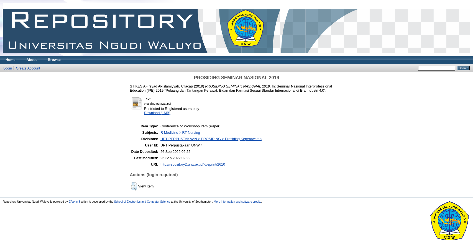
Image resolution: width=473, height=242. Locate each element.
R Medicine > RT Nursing (180, 132)
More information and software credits (237, 201)
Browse (54, 60)
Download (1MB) (157, 113)
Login (7, 68)
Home (11, 60)
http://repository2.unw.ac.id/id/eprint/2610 (192, 164)
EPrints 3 (74, 201)
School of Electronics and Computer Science (142, 201)
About (32, 60)
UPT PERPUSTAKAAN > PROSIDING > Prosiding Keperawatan (211, 139)
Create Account (28, 68)
